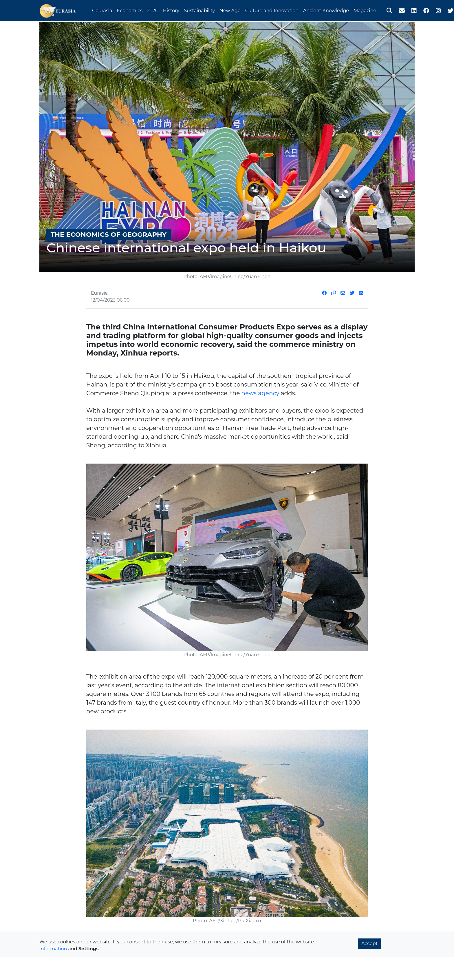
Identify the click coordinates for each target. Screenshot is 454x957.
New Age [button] (230, 9)
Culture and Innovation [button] (272, 9)
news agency (260, 393)
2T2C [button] (152, 9)
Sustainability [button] (199, 9)
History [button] (171, 9)
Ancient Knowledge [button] (326, 9)
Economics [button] (129, 9)
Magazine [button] (365, 9)
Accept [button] (369, 943)
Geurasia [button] (102, 9)
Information (53, 948)
